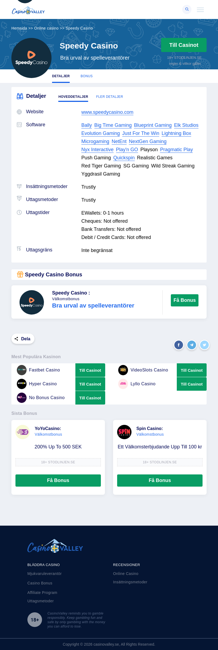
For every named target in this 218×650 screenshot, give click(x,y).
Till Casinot (183, 45)
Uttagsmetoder (40, 601)
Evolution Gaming (100, 133)
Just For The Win (140, 133)
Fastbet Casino (38, 370)
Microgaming (95, 141)
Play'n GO (127, 149)
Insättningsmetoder (130, 582)
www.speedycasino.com (107, 112)
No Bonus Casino (41, 398)
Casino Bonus (39, 583)
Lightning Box (176, 133)
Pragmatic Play (176, 149)
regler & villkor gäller (185, 64)
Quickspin (124, 157)
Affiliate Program (42, 592)
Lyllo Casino (136, 384)
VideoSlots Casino (143, 370)
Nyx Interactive (97, 149)
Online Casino (125, 573)
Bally (86, 125)
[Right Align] (186, 9)
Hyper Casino (37, 384)
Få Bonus (185, 300)
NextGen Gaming (147, 141)
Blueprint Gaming (153, 125)
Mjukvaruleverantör (44, 573)
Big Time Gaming (113, 125)
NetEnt (119, 141)
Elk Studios (186, 125)
